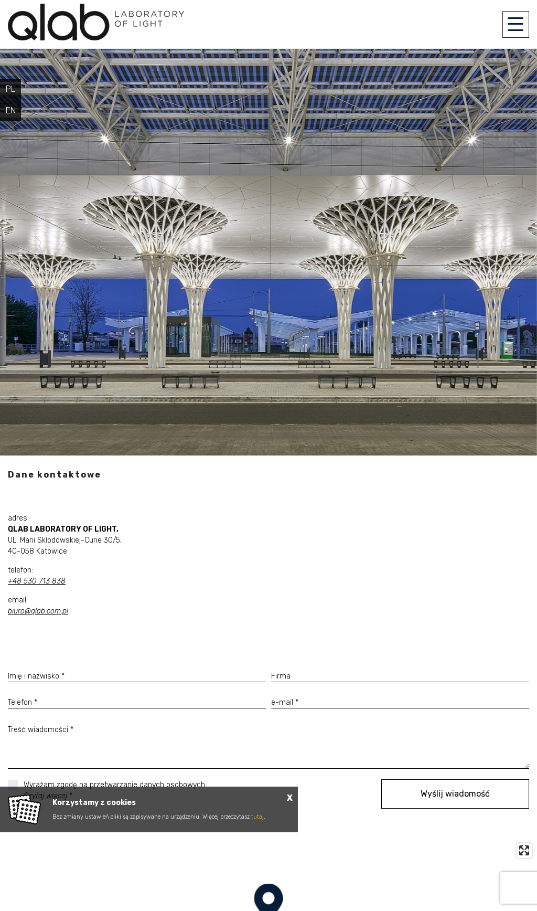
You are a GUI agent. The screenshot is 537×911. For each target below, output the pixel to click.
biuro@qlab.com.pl (38, 611)
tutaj (257, 816)
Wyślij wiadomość (455, 794)
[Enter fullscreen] (524, 850)
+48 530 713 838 (37, 581)
